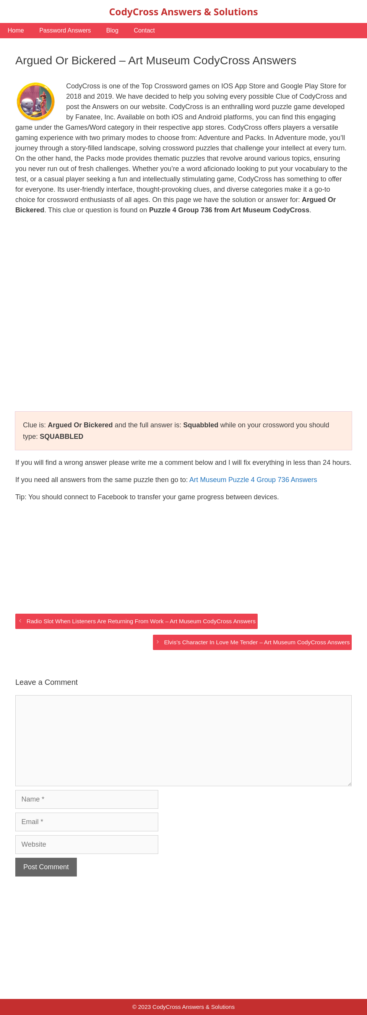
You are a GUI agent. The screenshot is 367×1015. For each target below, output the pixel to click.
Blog (112, 30)
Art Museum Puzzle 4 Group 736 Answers (253, 480)
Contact (144, 30)
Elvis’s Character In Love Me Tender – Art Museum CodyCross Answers (257, 642)
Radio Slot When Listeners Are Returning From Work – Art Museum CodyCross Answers (140, 621)
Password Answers (65, 30)
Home (16, 30)
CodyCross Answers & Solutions (183, 11)
